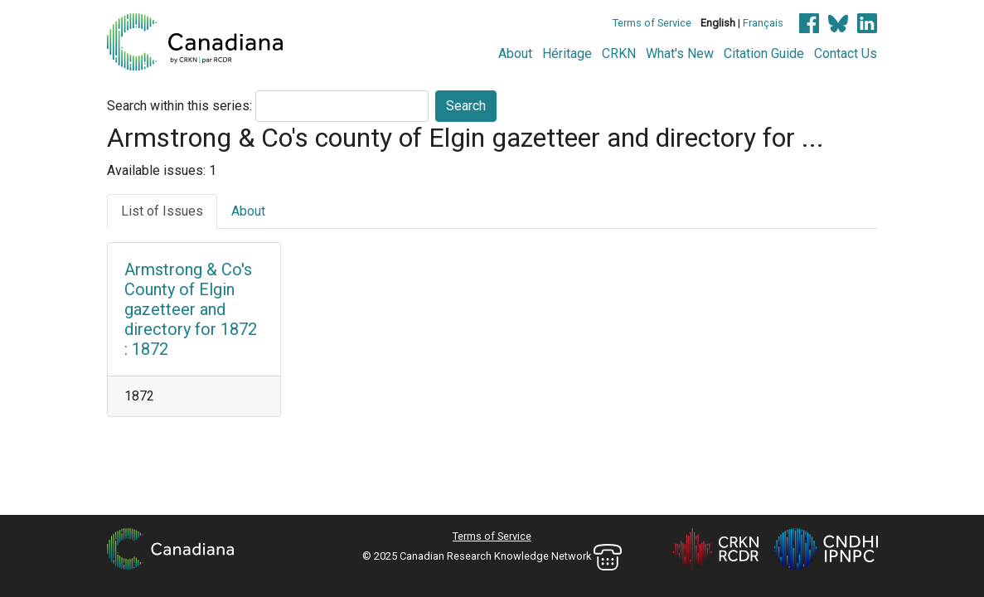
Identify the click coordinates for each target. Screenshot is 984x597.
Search (466, 106)
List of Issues (162, 211)
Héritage (567, 53)
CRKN (619, 53)
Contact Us (845, 53)
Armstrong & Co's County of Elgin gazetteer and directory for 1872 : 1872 (190, 309)
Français (763, 23)
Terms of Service (652, 23)
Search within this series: (179, 106)
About (515, 53)
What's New (680, 53)
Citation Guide (764, 53)
